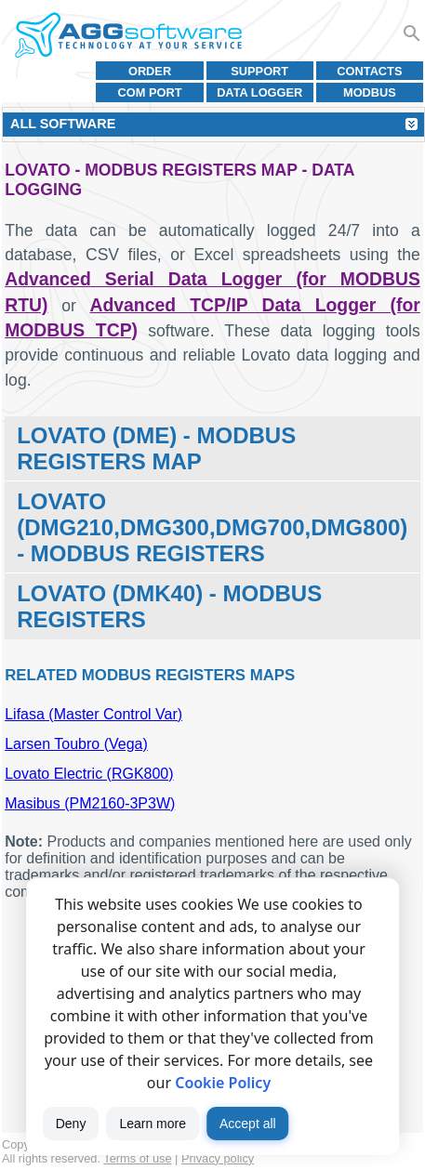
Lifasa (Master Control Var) (93, 714)
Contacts (369, 71)
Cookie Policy (223, 1082)
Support (259, 71)
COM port (150, 92)
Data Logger (259, 92)
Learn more (152, 1123)
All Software (62, 123)
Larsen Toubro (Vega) (76, 744)
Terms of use (137, 1158)
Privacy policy (217, 1158)
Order (149, 71)
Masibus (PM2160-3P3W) (90, 803)
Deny (71, 1123)
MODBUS (369, 92)
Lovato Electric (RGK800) (89, 774)
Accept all (247, 1123)
